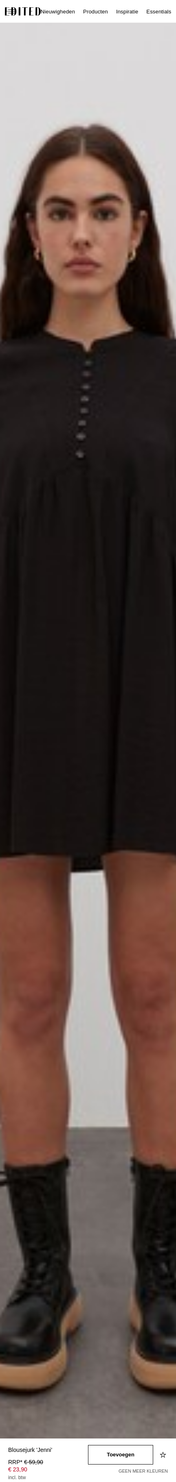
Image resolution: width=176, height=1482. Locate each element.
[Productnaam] (48, 1450)
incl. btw (17, 1477)
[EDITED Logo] (23, 11)
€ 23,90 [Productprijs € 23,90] (17, 1469)
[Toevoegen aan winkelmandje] (120, 1455)
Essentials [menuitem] (158, 11)
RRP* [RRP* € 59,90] (25, 1462)
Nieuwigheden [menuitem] (58, 11)
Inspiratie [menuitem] (127, 11)
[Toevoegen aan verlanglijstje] (164, 1454)
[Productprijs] (48, 1470)
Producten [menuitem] (95, 11)
